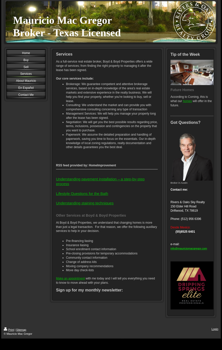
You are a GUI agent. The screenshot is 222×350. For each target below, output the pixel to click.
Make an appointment (70, 278)
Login (215, 328)
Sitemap (21, 329)
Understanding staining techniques (85, 203)
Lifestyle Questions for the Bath (82, 193)
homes (187, 101)
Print (9, 329)
